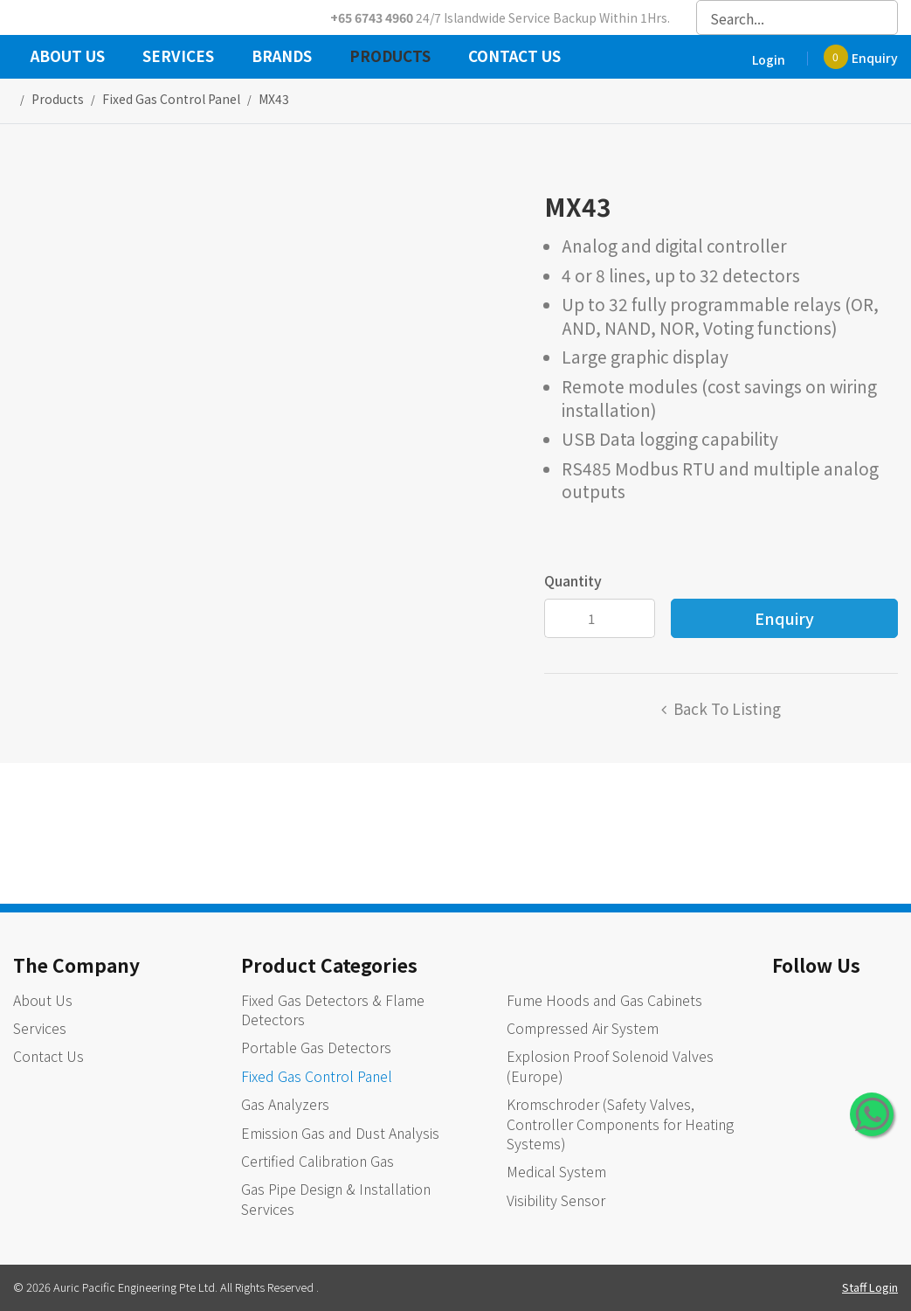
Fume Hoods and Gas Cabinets (604, 999)
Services (178, 57)
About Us (68, 57)
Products (390, 57)
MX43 (274, 99)
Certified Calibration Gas (317, 1160)
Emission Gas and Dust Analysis (340, 1132)
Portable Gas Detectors (316, 1047)
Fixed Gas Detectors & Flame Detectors (332, 1009)
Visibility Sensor (556, 1200)
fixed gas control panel (171, 99)
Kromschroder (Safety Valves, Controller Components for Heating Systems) (620, 1123)
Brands (282, 57)
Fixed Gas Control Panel (316, 1075)
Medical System (556, 1171)
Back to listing (727, 708)
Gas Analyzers (285, 1103)
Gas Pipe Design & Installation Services (336, 1198)
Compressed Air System (583, 1027)
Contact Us (514, 57)
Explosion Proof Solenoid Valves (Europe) (610, 1065)
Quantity (573, 580)
